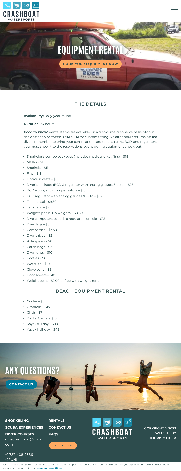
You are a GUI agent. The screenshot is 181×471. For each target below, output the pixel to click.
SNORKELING (17, 421)
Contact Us (21, 384)
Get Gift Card (64, 445)
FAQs (53, 434)
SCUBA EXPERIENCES (24, 427)
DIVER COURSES (20, 434)
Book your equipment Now (92, 64)
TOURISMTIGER (162, 438)
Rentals (57, 421)
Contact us (60, 427)
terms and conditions (49, 468)
